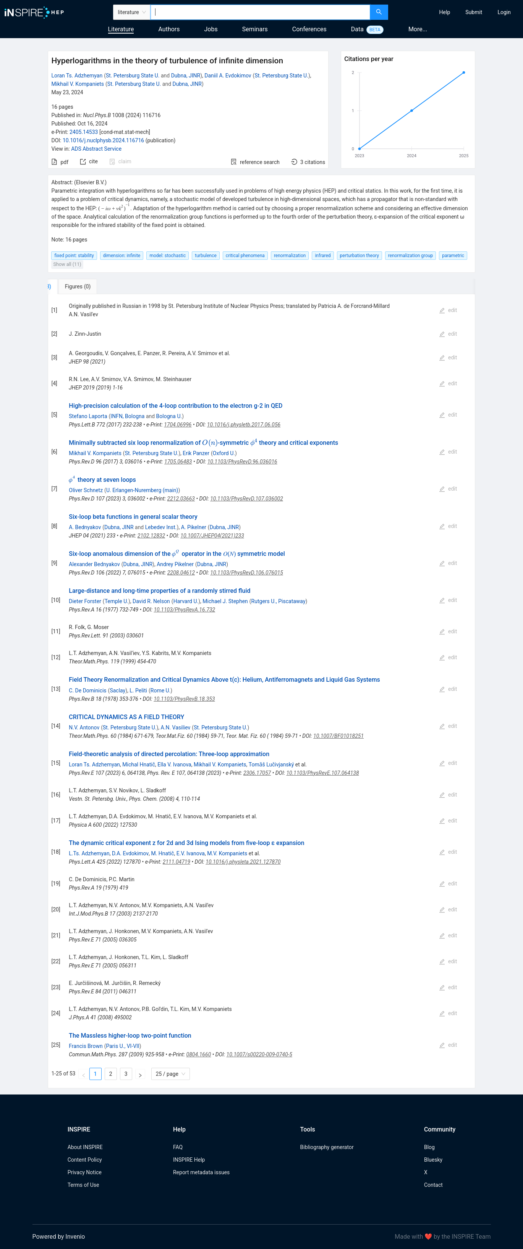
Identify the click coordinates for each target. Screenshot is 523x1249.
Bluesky (433, 1160)
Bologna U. (169, 416)
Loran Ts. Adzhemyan (76, 75)
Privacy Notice (85, 1172)
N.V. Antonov (84, 727)
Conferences (309, 29)
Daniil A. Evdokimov (227, 75)
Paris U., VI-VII (122, 1046)
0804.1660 (198, 1054)
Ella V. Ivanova (174, 764)
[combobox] (260, 12)
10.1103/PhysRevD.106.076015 (246, 573)
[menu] (456, 12)
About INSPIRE (85, 1147)
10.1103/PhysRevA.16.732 (184, 610)
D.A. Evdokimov (130, 853)
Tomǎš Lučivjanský (271, 764)
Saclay (117, 690)
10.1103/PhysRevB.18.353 (184, 699)
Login (504, 12)
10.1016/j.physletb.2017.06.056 (244, 425)
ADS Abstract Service (96, 149)
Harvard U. (186, 601)
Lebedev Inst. (161, 527)
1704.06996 (177, 425)
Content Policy (85, 1160)
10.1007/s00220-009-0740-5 (259, 1054)
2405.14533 (84, 132)
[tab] (73, 286)
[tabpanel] (261, 691)
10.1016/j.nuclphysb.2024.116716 (103, 140)
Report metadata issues (201, 1172)
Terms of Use (83, 1185)
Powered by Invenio (58, 1236)
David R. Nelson (151, 601)
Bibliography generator (327, 1147)
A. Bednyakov (85, 527)
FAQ (178, 1147)
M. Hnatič (162, 853)
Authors (169, 29)
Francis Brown (85, 1046)
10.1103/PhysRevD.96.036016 (242, 462)
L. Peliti (138, 690)
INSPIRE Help (189, 1160)
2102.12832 (151, 536)
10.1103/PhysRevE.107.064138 (322, 773)
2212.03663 (181, 499)
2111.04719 (176, 862)
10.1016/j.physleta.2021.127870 (243, 862)
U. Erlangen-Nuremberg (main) (142, 490)
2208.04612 (181, 573)
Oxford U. (224, 453)
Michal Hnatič (138, 764)
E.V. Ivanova (190, 853)
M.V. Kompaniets (227, 853)
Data (357, 29)
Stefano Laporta (88, 416)
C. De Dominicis (87, 690)
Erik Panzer (196, 453)
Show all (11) (67, 264)
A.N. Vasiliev (176, 727)
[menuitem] (444, 12)
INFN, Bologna (127, 416)
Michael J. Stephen (225, 601)
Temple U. (116, 601)
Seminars (255, 29)
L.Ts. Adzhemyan (89, 853)
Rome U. (161, 690)
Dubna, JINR (186, 75)
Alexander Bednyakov (94, 564)
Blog (429, 1147)
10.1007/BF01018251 (338, 736)
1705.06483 (178, 462)
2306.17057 (257, 773)
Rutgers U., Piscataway (278, 601)
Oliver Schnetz (86, 490)
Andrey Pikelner (175, 564)
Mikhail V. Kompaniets (77, 84)
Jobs (211, 29)
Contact (433, 1185)
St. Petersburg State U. (132, 75)
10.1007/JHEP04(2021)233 (212, 536)
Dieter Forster (85, 601)
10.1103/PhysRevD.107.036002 (246, 499)
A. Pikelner (193, 527)
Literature (121, 29)
